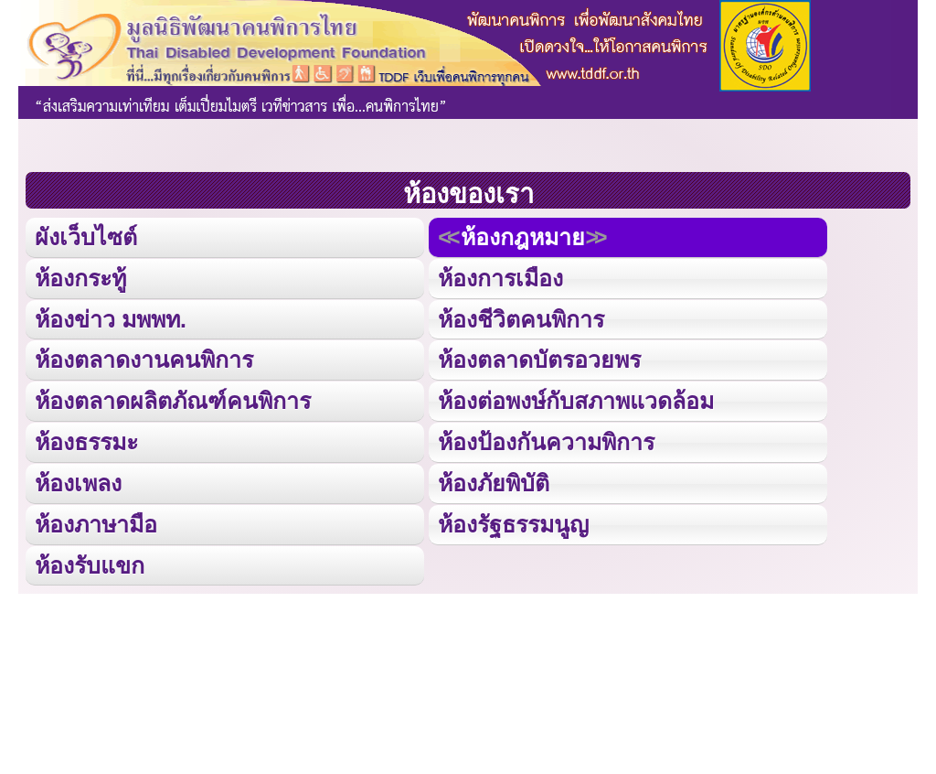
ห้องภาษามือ (96, 519)
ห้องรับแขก (89, 559)
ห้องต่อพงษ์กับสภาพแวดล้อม (576, 397)
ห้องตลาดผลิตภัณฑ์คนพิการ (172, 397)
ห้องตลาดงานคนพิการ (144, 357)
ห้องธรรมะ (86, 437)
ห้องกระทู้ (80, 276)
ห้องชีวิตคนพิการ (521, 317)
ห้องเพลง (78, 478)
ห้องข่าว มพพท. (110, 317)
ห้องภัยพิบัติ (493, 478)
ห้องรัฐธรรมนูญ (513, 519)
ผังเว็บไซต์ (84, 236)
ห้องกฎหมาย (521, 236)
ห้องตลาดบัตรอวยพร (539, 357)
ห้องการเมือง (500, 276)
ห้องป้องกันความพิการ (546, 437)
